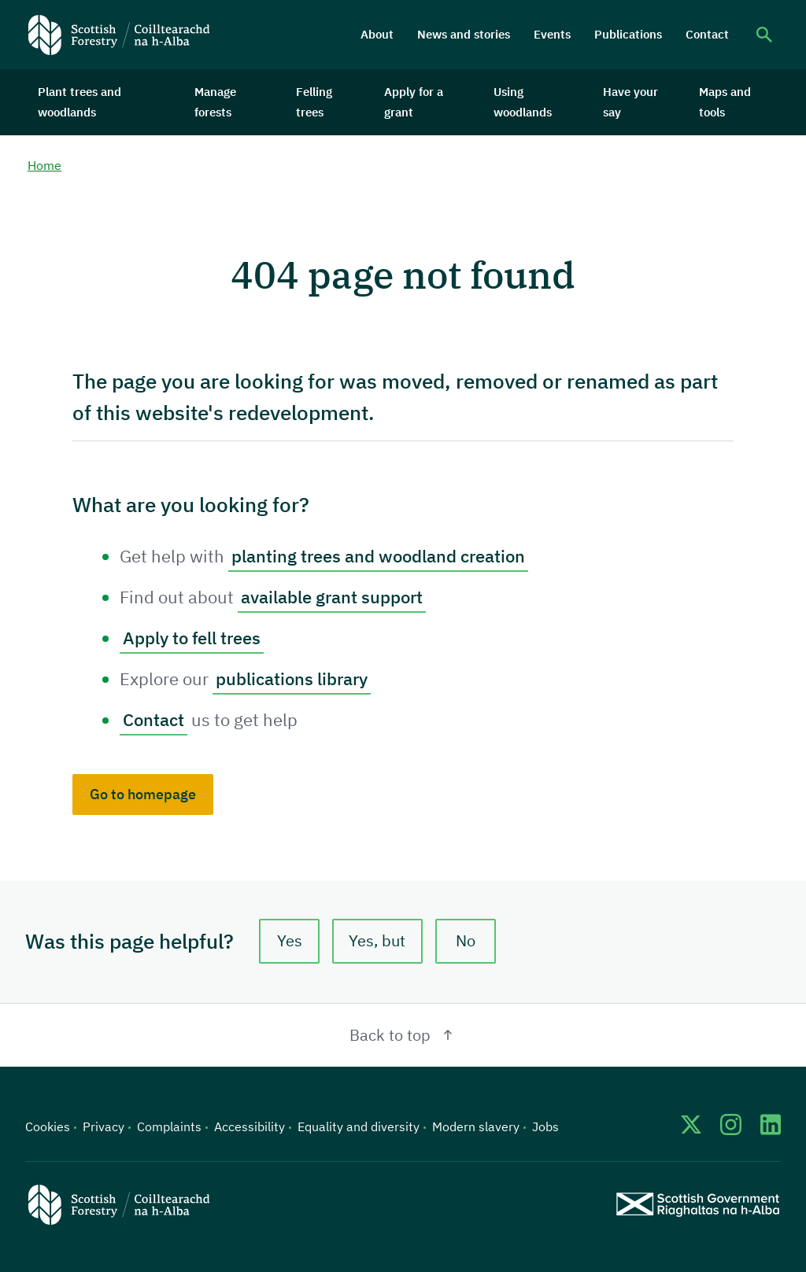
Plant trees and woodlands (79, 102)
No (465, 941)
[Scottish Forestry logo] (119, 34)
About (377, 34)
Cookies (47, 1126)
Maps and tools (725, 102)
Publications (628, 34)
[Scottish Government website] (698, 1204)
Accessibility (249, 1126)
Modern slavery (475, 1126)
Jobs (545, 1126)
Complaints (169, 1126)
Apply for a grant (413, 102)
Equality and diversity (359, 1126)
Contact (707, 34)
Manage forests (215, 102)
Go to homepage (143, 794)
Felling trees (314, 102)
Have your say (630, 102)
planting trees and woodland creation (378, 555)
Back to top (403, 1034)
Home (44, 166)
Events (552, 34)
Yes (289, 941)
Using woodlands (523, 102)
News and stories (463, 34)
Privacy (103, 1126)
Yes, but (377, 941)
